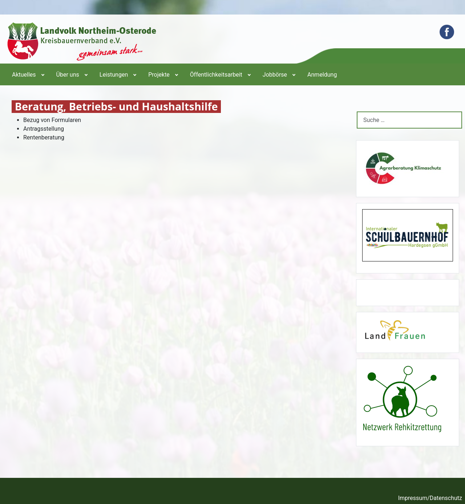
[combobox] (409, 120)
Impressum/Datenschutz (430, 498)
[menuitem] (27, 74)
